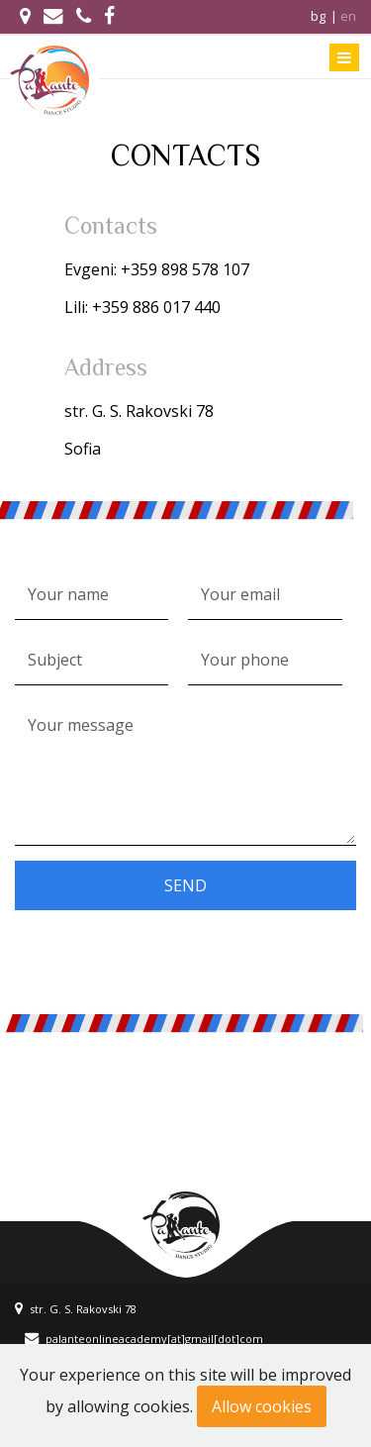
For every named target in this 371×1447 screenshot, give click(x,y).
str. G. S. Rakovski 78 (76, 1308)
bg (318, 16)
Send (185, 885)
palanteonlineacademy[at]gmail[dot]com (144, 1338)
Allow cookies (262, 1406)
